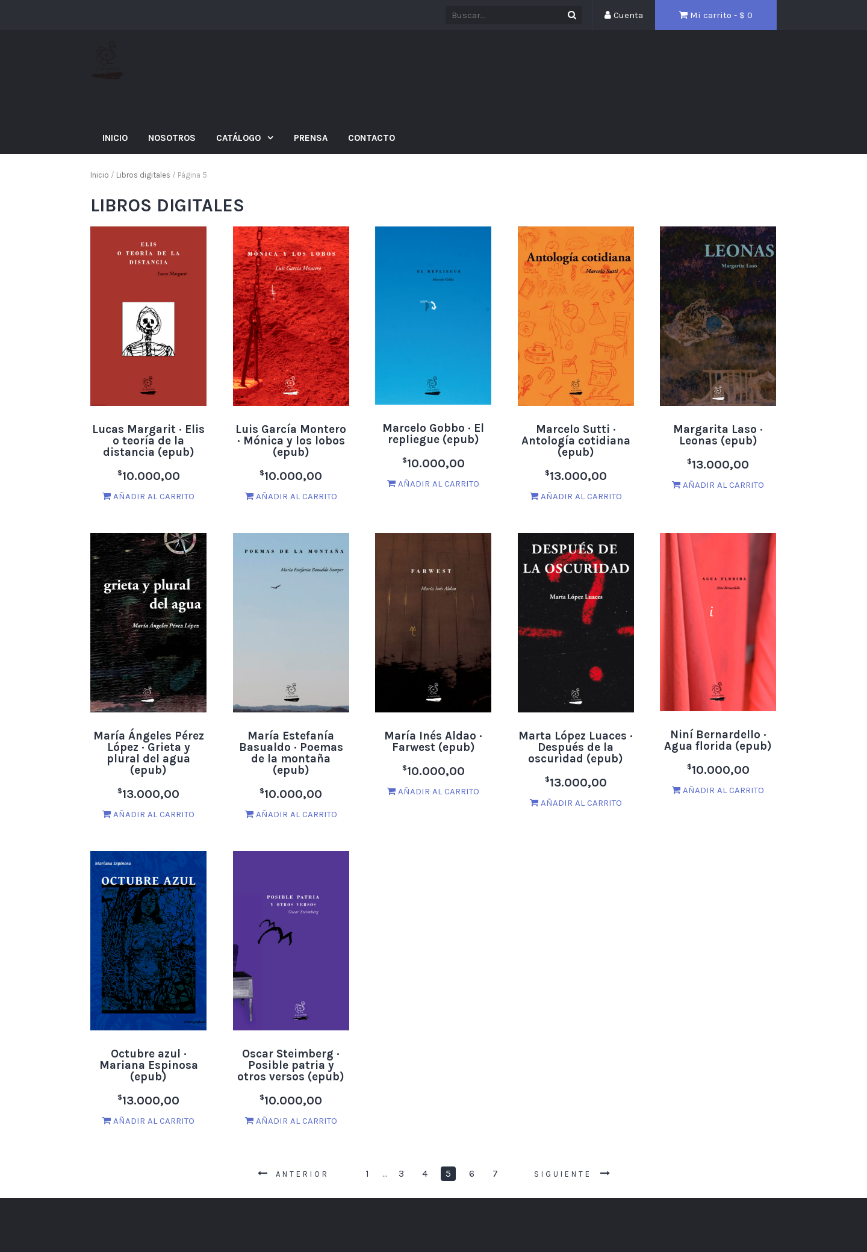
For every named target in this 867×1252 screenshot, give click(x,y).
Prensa (311, 137)
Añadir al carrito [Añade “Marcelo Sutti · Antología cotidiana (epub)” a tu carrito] (576, 496)
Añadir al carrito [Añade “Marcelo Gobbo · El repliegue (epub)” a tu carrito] (433, 483)
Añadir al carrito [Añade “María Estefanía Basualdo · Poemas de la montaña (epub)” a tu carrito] (291, 814)
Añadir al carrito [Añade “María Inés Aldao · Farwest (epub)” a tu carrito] (433, 791)
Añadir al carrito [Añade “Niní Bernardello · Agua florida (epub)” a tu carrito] (718, 790)
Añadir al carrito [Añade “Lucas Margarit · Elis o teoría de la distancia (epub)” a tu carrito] (148, 496)
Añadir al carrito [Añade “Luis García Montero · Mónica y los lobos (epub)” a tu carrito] (291, 496)
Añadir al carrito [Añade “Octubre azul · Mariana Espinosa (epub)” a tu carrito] (148, 1120)
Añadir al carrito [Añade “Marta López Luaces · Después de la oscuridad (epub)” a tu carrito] (576, 802)
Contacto (371, 137)
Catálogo (239, 137)
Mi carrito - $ (716, 15)
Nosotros (172, 137)
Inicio (115, 137)
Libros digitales (143, 174)
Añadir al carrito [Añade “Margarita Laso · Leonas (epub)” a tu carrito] (718, 484)
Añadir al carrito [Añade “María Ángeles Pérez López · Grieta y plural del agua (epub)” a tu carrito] (148, 814)
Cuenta (623, 15)
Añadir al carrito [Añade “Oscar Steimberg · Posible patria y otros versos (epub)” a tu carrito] (291, 1120)
